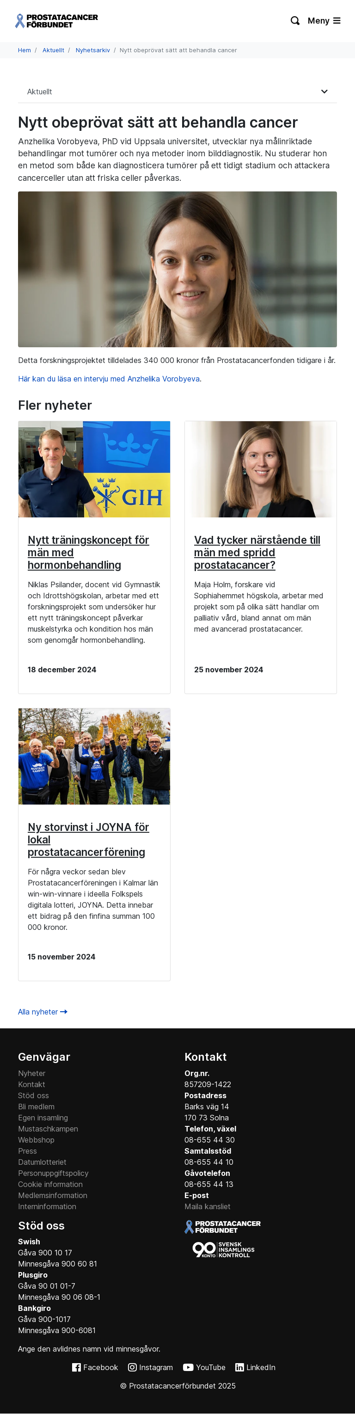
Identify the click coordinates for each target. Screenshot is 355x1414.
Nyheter (31, 1073)
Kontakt (31, 1084)
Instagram (156, 1367)
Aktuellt (53, 50)
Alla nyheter (42, 1011)
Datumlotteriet (42, 1162)
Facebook (100, 1367)
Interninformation (47, 1206)
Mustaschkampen (48, 1128)
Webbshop (36, 1139)
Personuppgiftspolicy (53, 1173)
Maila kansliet (207, 1206)
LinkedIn (260, 1367)
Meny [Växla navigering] (324, 20)
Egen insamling (43, 1117)
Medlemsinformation (52, 1195)
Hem (24, 50)
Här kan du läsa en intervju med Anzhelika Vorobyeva (109, 378)
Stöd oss (33, 1095)
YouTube (211, 1367)
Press (27, 1151)
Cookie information (50, 1184)
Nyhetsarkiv (93, 50)
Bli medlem (36, 1106)
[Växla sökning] (295, 21)
